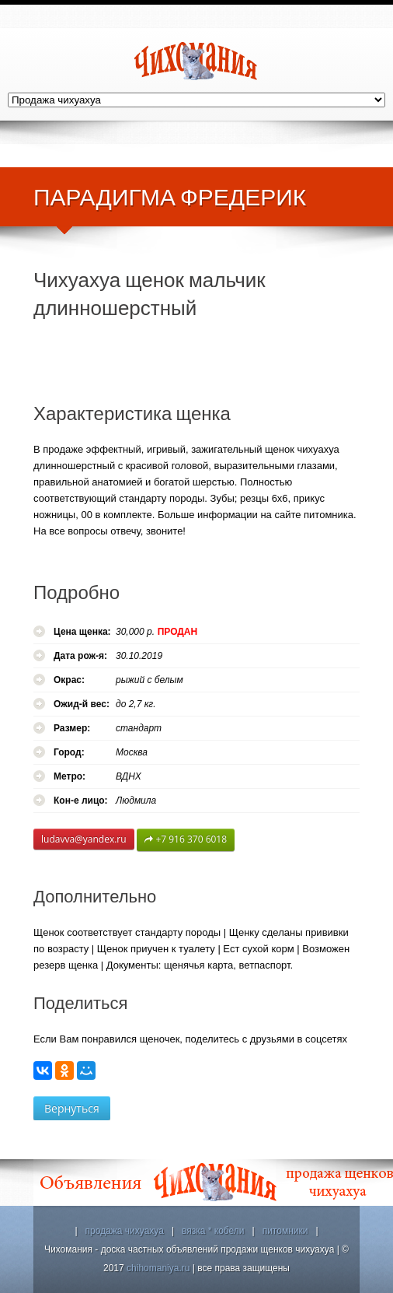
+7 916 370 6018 (185, 840)
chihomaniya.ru (158, 1268)
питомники (285, 1230)
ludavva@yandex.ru (84, 839)
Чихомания (196, 61)
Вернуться (71, 1108)
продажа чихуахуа (124, 1230)
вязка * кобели (213, 1230)
